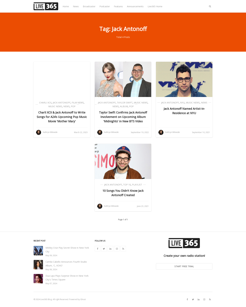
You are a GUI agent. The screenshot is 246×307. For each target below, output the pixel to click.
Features (118, 6)
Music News (55, 106)
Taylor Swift (125, 102)
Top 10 (127, 184)
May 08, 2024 (51, 269)
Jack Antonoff (61, 102)
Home (66, 6)
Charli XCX (45, 102)
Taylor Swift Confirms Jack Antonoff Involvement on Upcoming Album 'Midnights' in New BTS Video (123, 117)
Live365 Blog (46, 299)
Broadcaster (89, 6)
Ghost (83, 299)
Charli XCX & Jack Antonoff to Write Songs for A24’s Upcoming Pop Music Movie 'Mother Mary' (62, 117)
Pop (73, 106)
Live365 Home (155, 6)
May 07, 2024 (51, 283)
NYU (182, 102)
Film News (78, 102)
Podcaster (104, 6)
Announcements (135, 6)
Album (124, 106)
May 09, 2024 (51, 255)
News (76, 6)
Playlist (137, 184)
